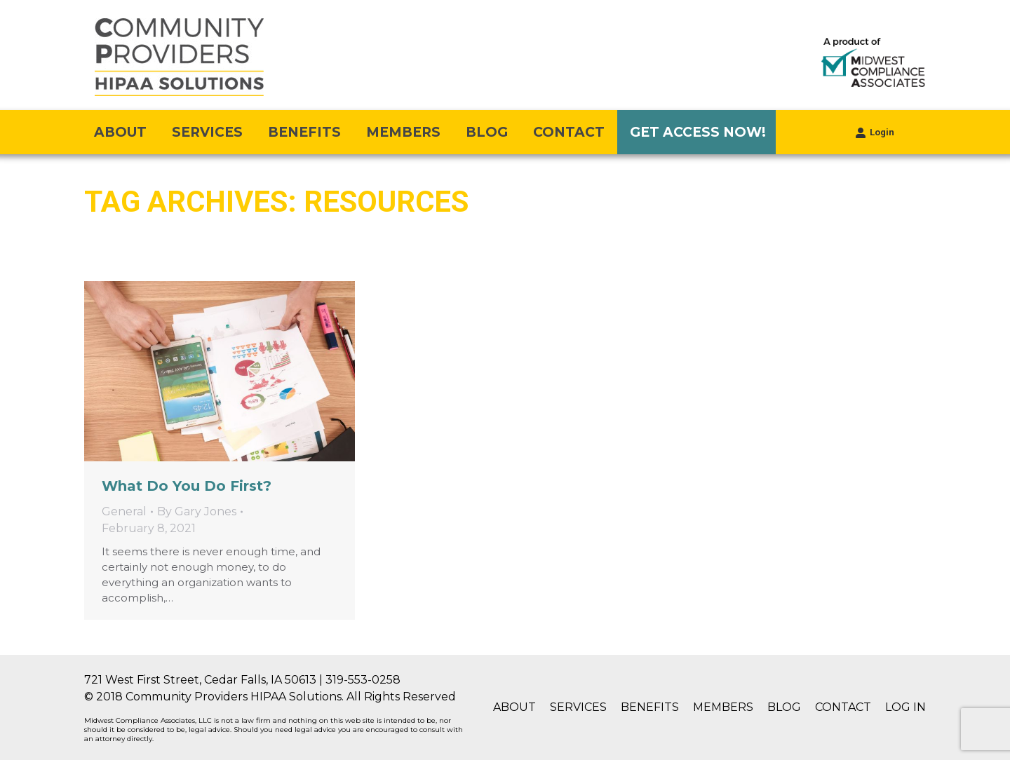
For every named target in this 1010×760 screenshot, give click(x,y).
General (124, 511)
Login (874, 132)
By (196, 511)
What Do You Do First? (186, 485)
